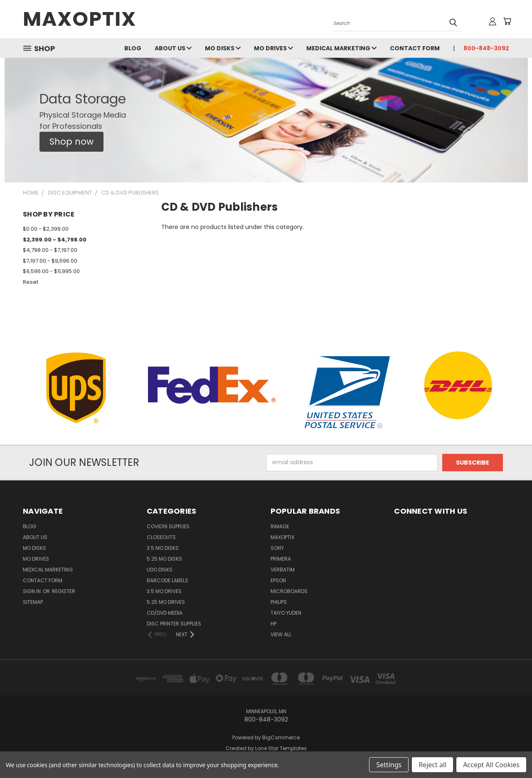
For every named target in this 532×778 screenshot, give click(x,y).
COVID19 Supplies (168, 526)
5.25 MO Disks (164, 558)
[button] (71, 142)
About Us (173, 48)
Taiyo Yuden (286, 612)
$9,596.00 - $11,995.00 (51, 271)
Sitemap (33, 602)
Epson (278, 580)
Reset (30, 282)
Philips (279, 602)
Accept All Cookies (491, 764)
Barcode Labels (167, 580)
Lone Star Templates (281, 748)
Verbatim (283, 569)
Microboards (289, 591)
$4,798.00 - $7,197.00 (50, 250)
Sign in (32, 591)
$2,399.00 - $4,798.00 (54, 240)
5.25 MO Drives (166, 602)
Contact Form (415, 48)
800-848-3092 (486, 48)
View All (281, 634)
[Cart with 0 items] (507, 21)
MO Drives (273, 48)
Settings (388, 764)
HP (273, 623)
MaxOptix (282, 537)
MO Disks (223, 48)
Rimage (280, 526)
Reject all (432, 764)
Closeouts (161, 537)
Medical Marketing (341, 48)
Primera (281, 558)
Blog (132, 48)
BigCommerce (281, 737)
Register (63, 591)
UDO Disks (159, 569)
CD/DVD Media (164, 612)
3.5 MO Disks (163, 547)
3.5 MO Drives (164, 591)
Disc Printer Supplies (174, 623)
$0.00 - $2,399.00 (46, 229)
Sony (277, 547)
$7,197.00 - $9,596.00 (50, 261)
